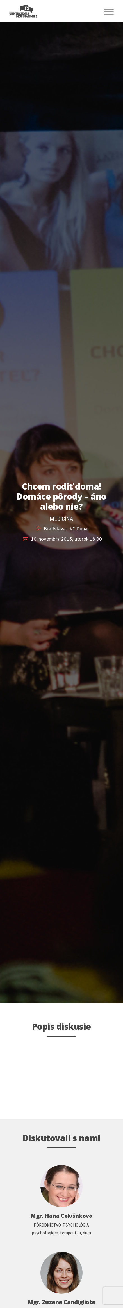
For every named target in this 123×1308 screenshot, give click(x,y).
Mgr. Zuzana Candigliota (61, 1302)
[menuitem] (106, 11)
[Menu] (106, 11)
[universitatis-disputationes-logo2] (51, 11)
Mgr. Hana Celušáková (61, 1215)
